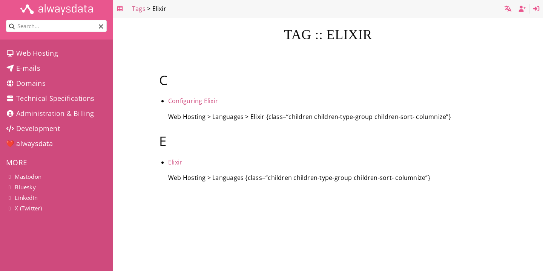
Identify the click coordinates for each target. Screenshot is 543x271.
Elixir (175, 162)
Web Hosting (32, 53)
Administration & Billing (50, 113)
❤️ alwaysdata (29, 143)
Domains (26, 83)
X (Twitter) (24, 208)
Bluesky (21, 187)
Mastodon (23, 176)
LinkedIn (22, 197)
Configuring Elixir (193, 101)
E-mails (23, 68)
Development (33, 128)
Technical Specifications (50, 98)
